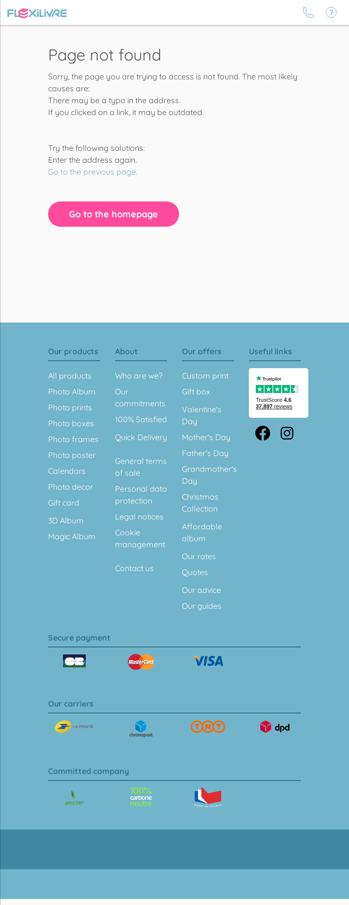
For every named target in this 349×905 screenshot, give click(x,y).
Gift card (63, 503)
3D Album (66, 520)
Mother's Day (206, 437)
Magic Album (72, 536)
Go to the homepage (113, 214)
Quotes (195, 572)
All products (70, 376)
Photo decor (70, 487)
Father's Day (205, 453)
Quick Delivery (141, 437)
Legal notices (139, 516)
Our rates (199, 556)
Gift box (196, 391)
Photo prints (70, 407)
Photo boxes (71, 423)
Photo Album (72, 391)
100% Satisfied (141, 419)
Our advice (201, 590)
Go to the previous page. (92, 172)
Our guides (202, 606)
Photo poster (72, 455)
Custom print (205, 376)
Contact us (134, 568)
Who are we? (139, 376)
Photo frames (73, 439)
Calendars (67, 471)
